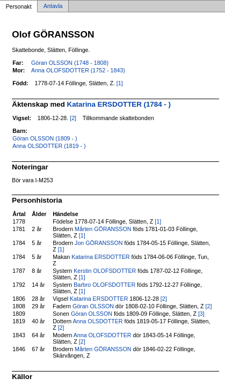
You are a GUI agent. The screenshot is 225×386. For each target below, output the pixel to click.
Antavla (53, 6)
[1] (120, 83)
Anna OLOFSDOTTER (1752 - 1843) (78, 70)
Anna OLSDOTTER (98, 321)
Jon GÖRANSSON (98, 243)
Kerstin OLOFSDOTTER (105, 271)
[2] (73, 118)
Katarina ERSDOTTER (100, 257)
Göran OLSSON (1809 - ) (44, 138)
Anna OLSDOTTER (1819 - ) (48, 146)
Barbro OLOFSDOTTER (104, 284)
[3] (201, 313)
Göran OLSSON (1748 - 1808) (69, 63)
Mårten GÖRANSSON (103, 229)
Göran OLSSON (93, 306)
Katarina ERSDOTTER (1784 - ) (119, 104)
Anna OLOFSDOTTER (103, 335)
